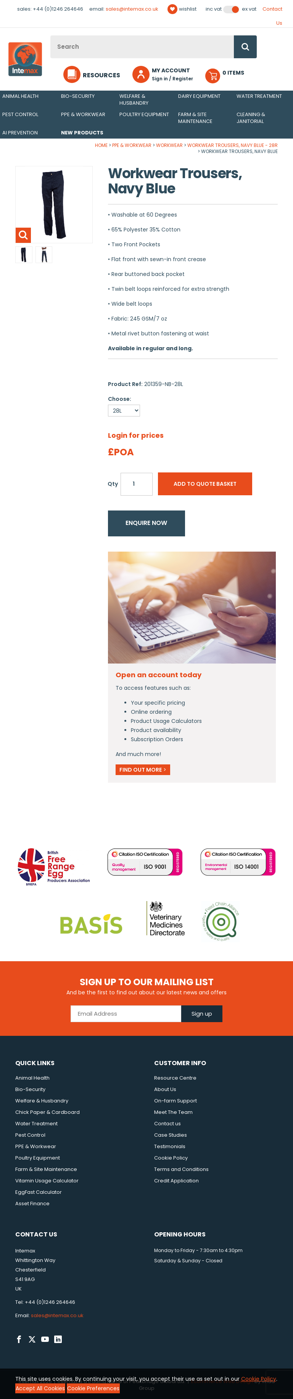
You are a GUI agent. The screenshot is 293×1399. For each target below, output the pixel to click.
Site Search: (50, 35)
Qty (113, 484)
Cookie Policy (171, 1157)
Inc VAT (214, 9)
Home (101, 145)
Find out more (142, 770)
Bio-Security (78, 96)
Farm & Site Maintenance (195, 118)
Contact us (167, 1123)
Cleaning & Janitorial (251, 118)
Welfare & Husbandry (133, 100)
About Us (165, 1089)
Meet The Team (173, 1112)
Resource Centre (175, 1078)
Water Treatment (259, 96)
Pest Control (20, 114)
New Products (82, 132)
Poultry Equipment (144, 114)
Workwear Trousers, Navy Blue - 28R (232, 145)
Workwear (169, 145)
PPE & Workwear (83, 114)
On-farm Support (175, 1100)
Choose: (119, 399)
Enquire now (146, 522)
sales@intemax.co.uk (132, 9)
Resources (101, 75)
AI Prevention (20, 132)
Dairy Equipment (199, 96)
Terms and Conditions (181, 1169)
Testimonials (169, 1146)
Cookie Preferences (93, 1388)
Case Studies (170, 1135)
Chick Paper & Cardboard (47, 1112)
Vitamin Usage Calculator (47, 1180)
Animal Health (20, 96)
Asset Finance (32, 1203)
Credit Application (176, 1180)
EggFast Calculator (38, 1192)
